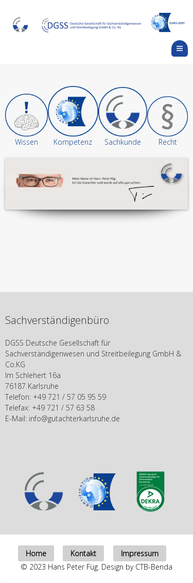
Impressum (140, 553)
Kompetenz (73, 142)
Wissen (26, 142)
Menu (187, 48)
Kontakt (83, 553)
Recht (168, 142)
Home (36, 553)
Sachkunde (122, 142)
